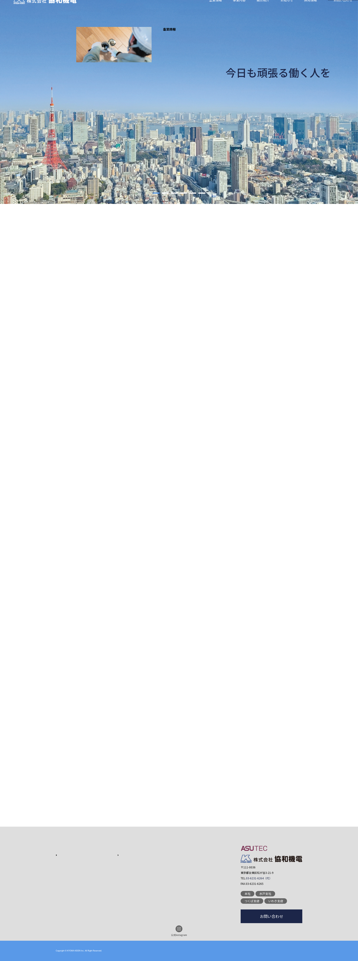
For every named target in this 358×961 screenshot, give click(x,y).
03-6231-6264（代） (259, 878)
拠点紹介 (263, 10)
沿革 (61, 876)
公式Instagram (179, 931)
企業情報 (215, 10)
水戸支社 (265, 893)
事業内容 (239, 10)
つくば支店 (252, 901)
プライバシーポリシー (172, 879)
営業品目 (114, 862)
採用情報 (310, 10)
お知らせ (286, 10)
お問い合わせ (343, 10)
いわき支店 (275, 901)
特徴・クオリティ (120, 855)
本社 (247, 893)
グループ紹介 (67, 883)
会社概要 (64, 862)
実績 (111, 869)
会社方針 (64, 855)
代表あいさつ (67, 869)
